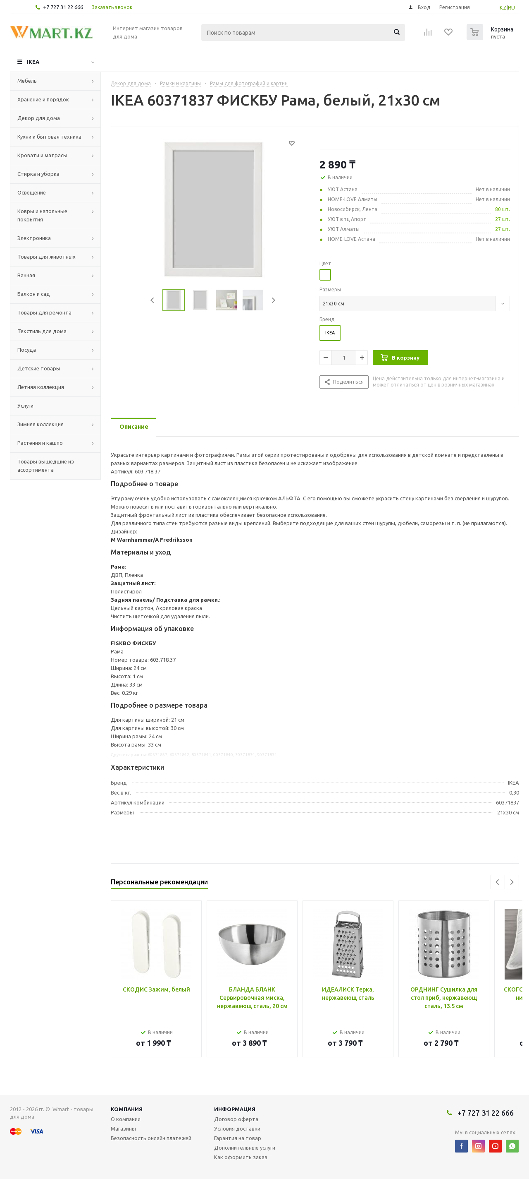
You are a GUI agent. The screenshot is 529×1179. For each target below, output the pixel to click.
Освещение (31, 192)
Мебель (27, 81)
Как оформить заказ (240, 1157)
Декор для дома (38, 118)
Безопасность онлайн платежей (151, 1138)
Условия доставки (237, 1128)
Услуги (25, 405)
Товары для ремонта (44, 312)
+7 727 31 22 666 (63, 7)
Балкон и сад (33, 294)
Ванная (26, 275)
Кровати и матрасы (42, 155)
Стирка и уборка (38, 174)
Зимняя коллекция (40, 424)
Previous (153, 300)
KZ (503, 7)
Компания (127, 1109)
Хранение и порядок (43, 99)
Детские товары (38, 368)
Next (273, 300)
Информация (234, 1109)
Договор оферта (236, 1119)
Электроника (34, 238)
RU (511, 7)
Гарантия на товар (237, 1138)
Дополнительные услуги (244, 1147)
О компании (126, 1119)
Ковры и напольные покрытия (42, 215)
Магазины (123, 1128)
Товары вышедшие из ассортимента (45, 466)
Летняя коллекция (40, 387)
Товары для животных (46, 256)
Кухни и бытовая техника (49, 136)
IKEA (33, 62)
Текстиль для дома (42, 331)
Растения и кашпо (40, 443)
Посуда (26, 350)
